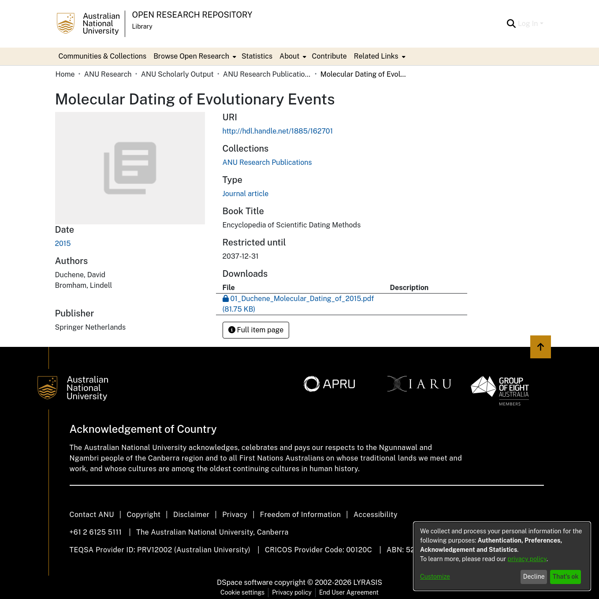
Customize (435, 576)
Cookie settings (242, 592)
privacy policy (527, 558)
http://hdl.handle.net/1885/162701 (278, 131)
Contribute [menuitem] (329, 56)
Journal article (246, 194)
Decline (534, 576)
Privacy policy (292, 592)
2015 (63, 243)
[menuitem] (194, 56)
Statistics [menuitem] (257, 56)
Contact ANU (92, 514)
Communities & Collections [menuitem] (103, 56)
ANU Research (108, 74)
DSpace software (245, 582)
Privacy (234, 514)
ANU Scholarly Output (177, 74)
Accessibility (375, 514)
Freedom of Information (300, 514)
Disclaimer (191, 514)
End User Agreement (349, 592)
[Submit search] (511, 24)
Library (142, 26)
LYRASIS (367, 582)
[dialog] (502, 556)
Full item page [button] (256, 330)
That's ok (566, 576)
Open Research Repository (192, 14)
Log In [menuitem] (528, 23)
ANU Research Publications (267, 74)
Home (65, 74)
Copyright (143, 514)
